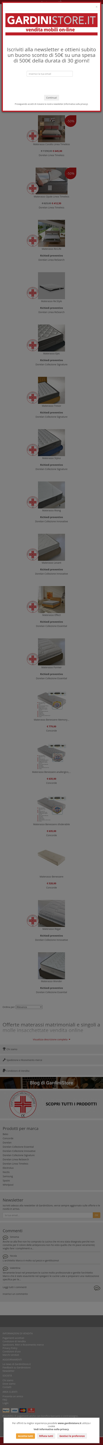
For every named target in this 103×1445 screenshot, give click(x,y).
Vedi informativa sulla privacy (51, 1429)
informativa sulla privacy (75, 104)
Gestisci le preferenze (72, 1436)
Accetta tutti (25, 1436)
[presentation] (51, 85)
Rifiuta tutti (46, 1436)
